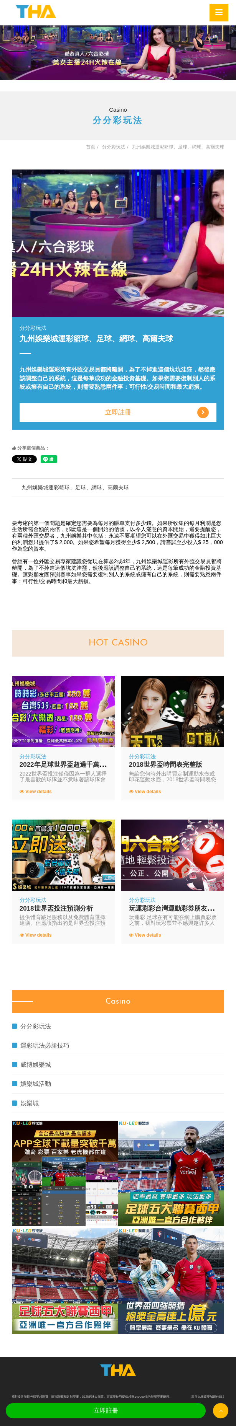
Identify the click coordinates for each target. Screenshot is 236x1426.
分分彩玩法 (31, 1026)
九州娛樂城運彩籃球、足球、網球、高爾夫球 (75, 487)
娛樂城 (25, 1103)
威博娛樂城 (31, 1064)
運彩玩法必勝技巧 (40, 1045)
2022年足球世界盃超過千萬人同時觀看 (76, 764)
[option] (118, 52)
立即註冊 (157, 412)
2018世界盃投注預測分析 (56, 908)
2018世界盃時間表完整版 (165, 764)
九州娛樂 (71, 536)
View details (36, 791)
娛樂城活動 (31, 1084)
